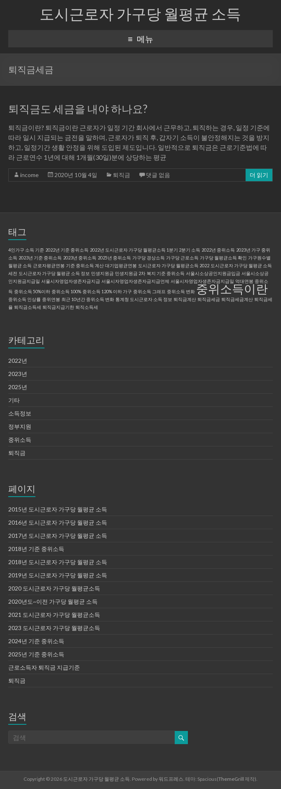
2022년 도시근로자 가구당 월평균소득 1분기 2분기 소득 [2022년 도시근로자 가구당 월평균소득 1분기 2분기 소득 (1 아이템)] (145, 249)
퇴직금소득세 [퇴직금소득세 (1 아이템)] (27, 307)
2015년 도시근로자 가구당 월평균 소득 (57, 509)
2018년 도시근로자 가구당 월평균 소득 (57, 561)
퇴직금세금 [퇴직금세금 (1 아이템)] (208, 299)
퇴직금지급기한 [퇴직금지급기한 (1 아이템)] (58, 307)
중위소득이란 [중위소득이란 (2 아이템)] (232, 288)
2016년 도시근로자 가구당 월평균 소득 (57, 522)
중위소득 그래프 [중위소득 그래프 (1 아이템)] (149, 291)
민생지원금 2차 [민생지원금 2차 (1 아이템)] (130, 273)
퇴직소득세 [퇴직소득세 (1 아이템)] (86, 307)
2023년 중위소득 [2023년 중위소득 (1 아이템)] (79, 257)
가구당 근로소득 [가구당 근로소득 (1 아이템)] (182, 257)
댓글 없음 (158, 174)
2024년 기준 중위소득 (36, 640)
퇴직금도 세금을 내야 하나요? (78, 108)
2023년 (17, 373)
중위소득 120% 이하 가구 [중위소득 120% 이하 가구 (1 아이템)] (107, 291)
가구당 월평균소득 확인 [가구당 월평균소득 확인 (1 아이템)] (223, 257)
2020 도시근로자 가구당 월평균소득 (54, 588)
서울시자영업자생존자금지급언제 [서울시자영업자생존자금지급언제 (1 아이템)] (135, 281)
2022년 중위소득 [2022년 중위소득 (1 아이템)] (218, 249)
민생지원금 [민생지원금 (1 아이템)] (102, 273)
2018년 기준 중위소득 (36, 548)
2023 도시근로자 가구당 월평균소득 (54, 627)
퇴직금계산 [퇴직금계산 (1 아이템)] (184, 299)
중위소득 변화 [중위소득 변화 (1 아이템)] (181, 291)
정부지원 (19, 426)
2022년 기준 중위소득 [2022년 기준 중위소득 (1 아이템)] (67, 249)
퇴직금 (121, 174)
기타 (14, 400)
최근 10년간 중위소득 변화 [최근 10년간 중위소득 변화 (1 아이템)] (87, 299)
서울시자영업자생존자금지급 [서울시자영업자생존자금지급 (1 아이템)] (70, 281)
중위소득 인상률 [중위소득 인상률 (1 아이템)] (24, 299)
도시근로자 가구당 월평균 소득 (140, 14)
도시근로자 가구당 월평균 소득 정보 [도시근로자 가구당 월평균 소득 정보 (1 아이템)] (54, 273)
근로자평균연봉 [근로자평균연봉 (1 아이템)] (49, 265)
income (29, 174)
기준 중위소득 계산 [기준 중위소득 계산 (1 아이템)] (85, 265)
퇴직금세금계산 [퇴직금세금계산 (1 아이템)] (237, 299)
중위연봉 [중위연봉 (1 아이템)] (51, 299)
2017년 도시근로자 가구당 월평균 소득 (57, 535)
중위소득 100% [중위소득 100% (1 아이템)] (66, 291)
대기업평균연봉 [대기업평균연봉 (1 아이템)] (121, 265)
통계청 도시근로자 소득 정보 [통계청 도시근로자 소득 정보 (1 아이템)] (143, 299)
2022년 (17, 360)
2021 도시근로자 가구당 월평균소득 (54, 614)
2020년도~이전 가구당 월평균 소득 (53, 601)
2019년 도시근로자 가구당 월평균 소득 (57, 575)
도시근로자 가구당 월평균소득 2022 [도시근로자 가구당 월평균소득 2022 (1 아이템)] (173, 265)
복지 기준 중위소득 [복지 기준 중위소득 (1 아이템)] (166, 273)
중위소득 (19, 439)
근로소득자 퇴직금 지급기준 (44, 667)
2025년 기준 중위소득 (36, 654)
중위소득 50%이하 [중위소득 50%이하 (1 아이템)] (32, 291)
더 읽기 (259, 174)
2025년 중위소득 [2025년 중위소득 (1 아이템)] (114, 257)
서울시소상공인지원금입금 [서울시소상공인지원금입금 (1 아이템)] (213, 273)
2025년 (17, 386)
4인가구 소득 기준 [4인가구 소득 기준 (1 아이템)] (26, 249)
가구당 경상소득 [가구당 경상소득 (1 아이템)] (148, 257)
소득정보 (19, 413)
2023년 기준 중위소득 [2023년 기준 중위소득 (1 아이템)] (40, 257)
